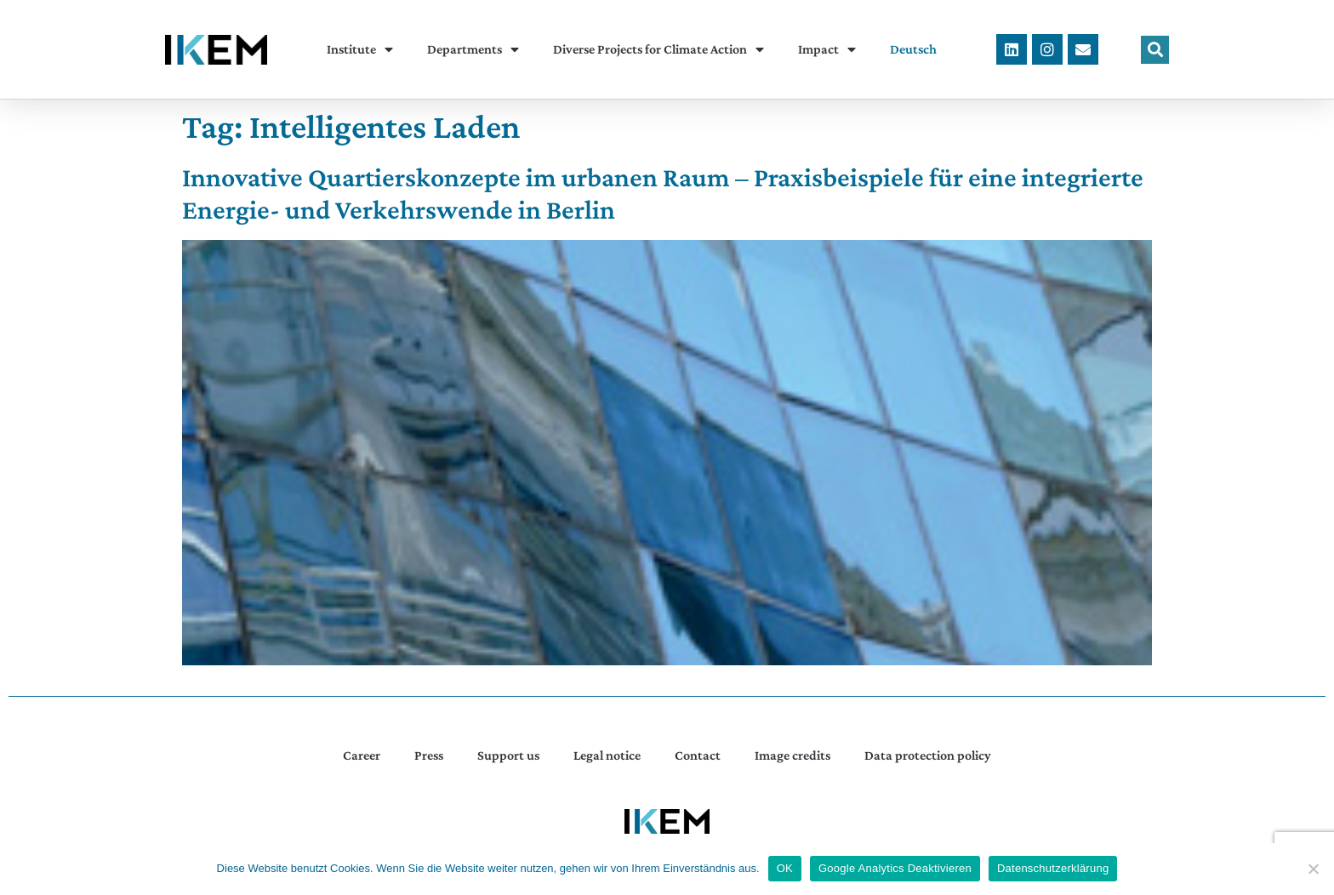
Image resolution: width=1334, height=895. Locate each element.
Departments (473, 49)
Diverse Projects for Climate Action (658, 49)
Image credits (792, 755)
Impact (827, 49)
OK (785, 868)
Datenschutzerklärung (1053, 868)
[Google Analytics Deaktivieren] (1312, 868)
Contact (698, 755)
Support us (508, 755)
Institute (360, 49)
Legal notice (607, 755)
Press (428, 755)
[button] (1155, 50)
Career (361, 755)
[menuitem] (913, 49)
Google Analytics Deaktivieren (895, 868)
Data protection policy (927, 755)
